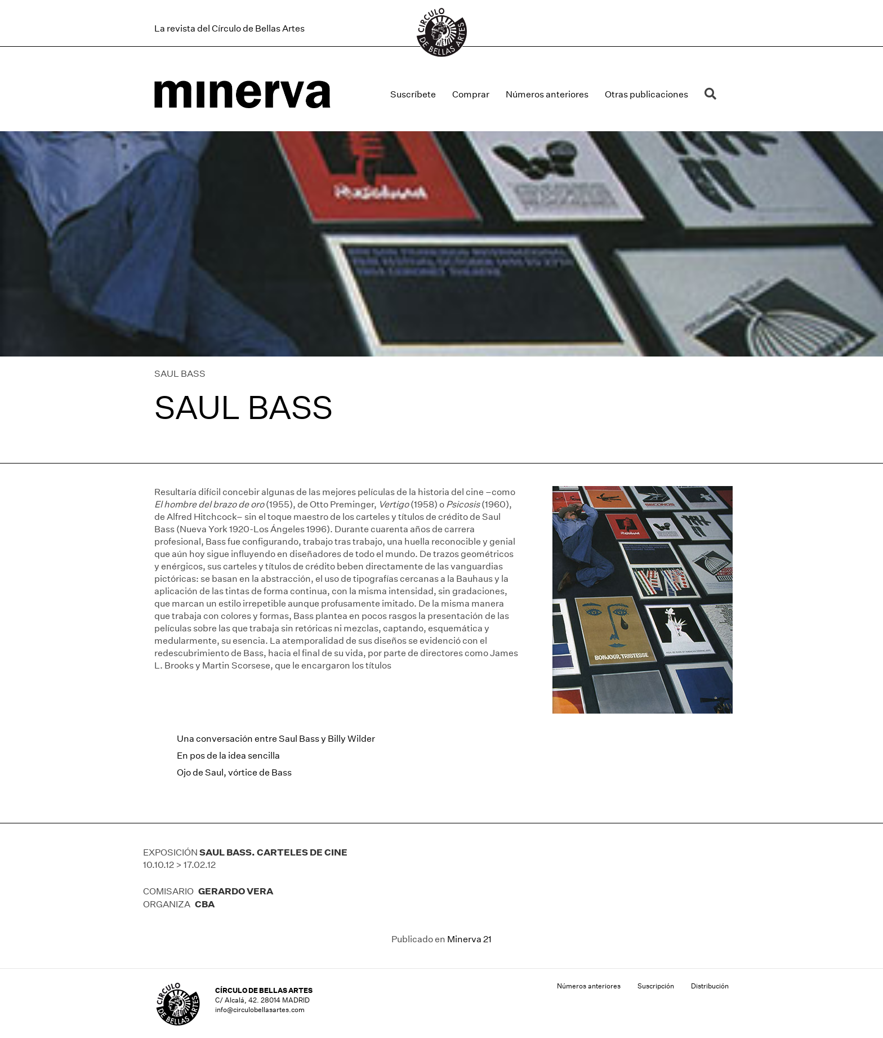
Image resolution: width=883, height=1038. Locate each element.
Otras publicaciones (646, 94)
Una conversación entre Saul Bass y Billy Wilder (276, 738)
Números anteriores (547, 94)
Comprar (470, 94)
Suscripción (655, 986)
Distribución (710, 986)
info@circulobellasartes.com (260, 1009)
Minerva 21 (469, 939)
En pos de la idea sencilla (228, 755)
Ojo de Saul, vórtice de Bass (234, 772)
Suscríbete (413, 94)
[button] (713, 94)
